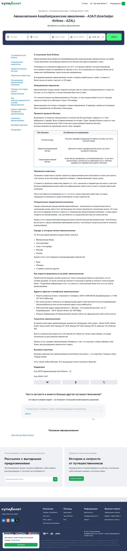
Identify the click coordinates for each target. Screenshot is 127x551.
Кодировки (16, 130)
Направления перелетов (17, 63)
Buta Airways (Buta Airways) (23, 435)
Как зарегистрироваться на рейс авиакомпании (20, 101)
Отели (85, 3)
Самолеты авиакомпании (17, 119)
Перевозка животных (20, 75)
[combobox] (16, 37)
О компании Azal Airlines (18, 56)
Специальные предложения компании (17, 82)
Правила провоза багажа (19, 70)
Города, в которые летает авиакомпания (19, 91)
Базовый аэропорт (19, 125)
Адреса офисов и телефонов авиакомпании (18, 111)
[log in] (123, 3)
